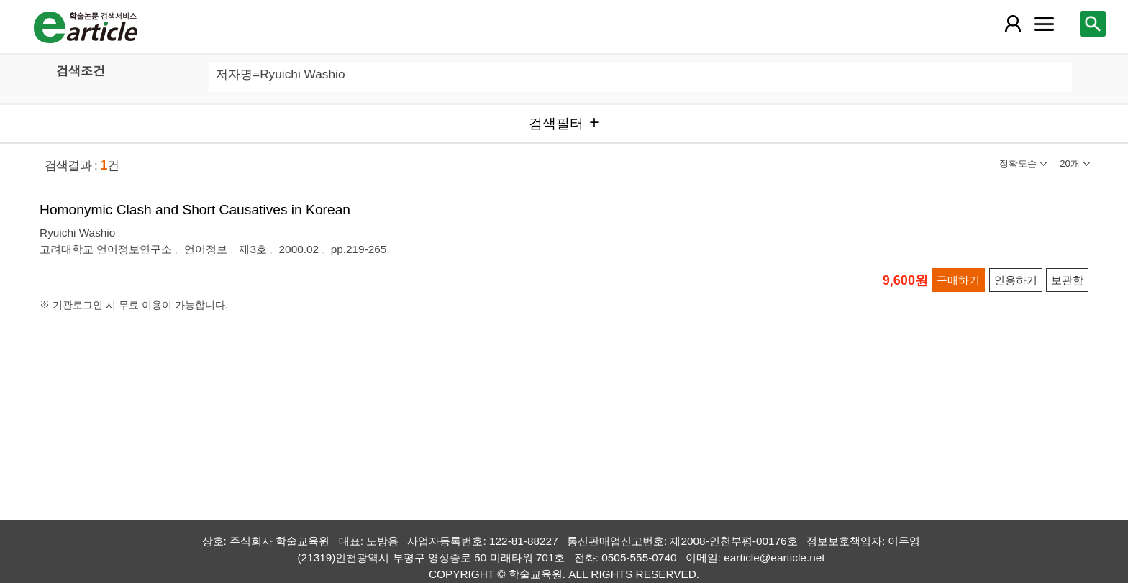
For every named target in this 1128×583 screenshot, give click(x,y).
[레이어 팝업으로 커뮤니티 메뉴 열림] (1044, 24)
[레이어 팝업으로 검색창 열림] (1093, 24)
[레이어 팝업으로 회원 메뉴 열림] (1012, 24)
